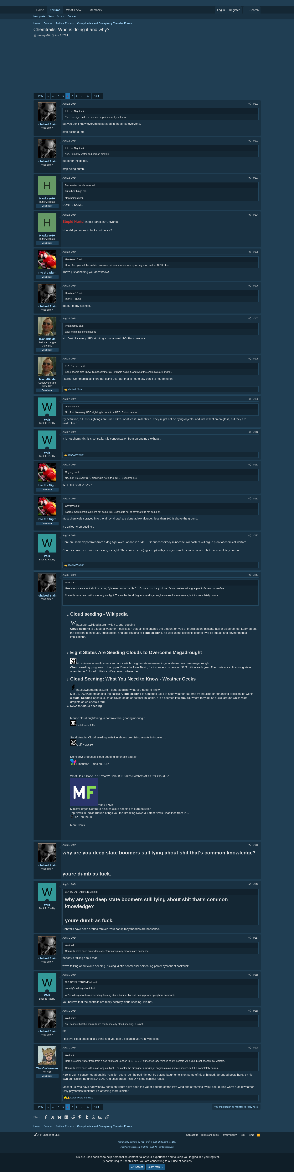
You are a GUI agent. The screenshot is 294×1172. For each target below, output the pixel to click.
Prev (40, 95)
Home (40, 10)
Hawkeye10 (43, 35)
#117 (256, 937)
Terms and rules (210, 1134)
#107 (256, 318)
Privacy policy (229, 1134)
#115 (256, 845)
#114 (256, 575)
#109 (256, 399)
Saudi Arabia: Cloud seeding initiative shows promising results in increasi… (118, 737)
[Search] (252, 10)
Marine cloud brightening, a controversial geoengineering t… (108, 718)
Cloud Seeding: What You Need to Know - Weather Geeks (133, 678)
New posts (39, 16)
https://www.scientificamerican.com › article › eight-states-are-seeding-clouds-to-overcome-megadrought (142, 663)
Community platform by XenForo (147, 1142)
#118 (256, 975)
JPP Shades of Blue (47, 1134)
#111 (256, 464)
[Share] (249, 104)
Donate (72, 16)
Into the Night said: (75, 111)
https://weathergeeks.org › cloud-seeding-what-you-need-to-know (118, 689)
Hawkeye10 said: (74, 259)
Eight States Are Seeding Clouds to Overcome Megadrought (136, 652)
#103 (256, 177)
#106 (256, 285)
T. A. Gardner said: (75, 366)
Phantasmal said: (74, 325)
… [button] (53, 95)
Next (96, 95)
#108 (256, 358)
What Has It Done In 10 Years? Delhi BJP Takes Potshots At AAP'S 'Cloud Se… (121, 776)
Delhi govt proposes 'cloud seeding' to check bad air (103, 756)
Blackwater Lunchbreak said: (81, 185)
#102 (256, 140)
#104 (256, 215)
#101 (256, 104)
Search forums (56, 16)
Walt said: (70, 582)
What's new (73, 10)
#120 (256, 1047)
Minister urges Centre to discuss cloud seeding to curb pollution (110, 808)
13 (88, 95)
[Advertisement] (147, 66)
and (81, 1097)
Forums (55, 10)
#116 (256, 884)
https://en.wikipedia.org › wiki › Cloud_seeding (105, 624)
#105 (256, 252)
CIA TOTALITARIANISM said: (81, 891)
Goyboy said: (72, 406)
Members (96, 10)
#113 (256, 535)
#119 (256, 1010)
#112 (256, 498)
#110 (256, 432)
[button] (84, 10)
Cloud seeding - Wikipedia (99, 614)
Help (242, 1134)
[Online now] (47, 415)
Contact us (192, 1134)
